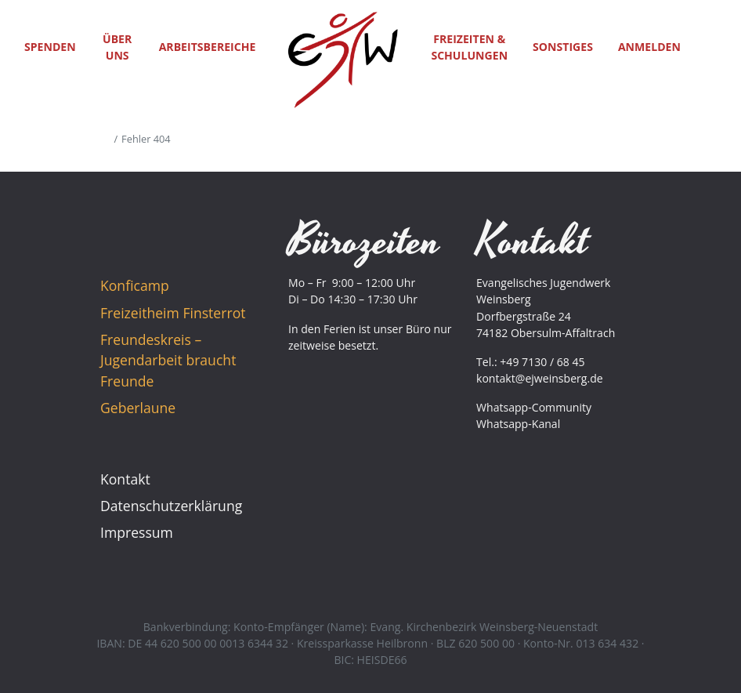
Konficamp (134, 285)
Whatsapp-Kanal (518, 423)
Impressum (136, 532)
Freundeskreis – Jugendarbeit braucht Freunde (168, 360)
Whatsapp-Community (533, 407)
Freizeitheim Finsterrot (172, 312)
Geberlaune (137, 407)
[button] (711, 46)
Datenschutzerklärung (171, 505)
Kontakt (125, 479)
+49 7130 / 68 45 (542, 361)
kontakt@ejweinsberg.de (539, 378)
